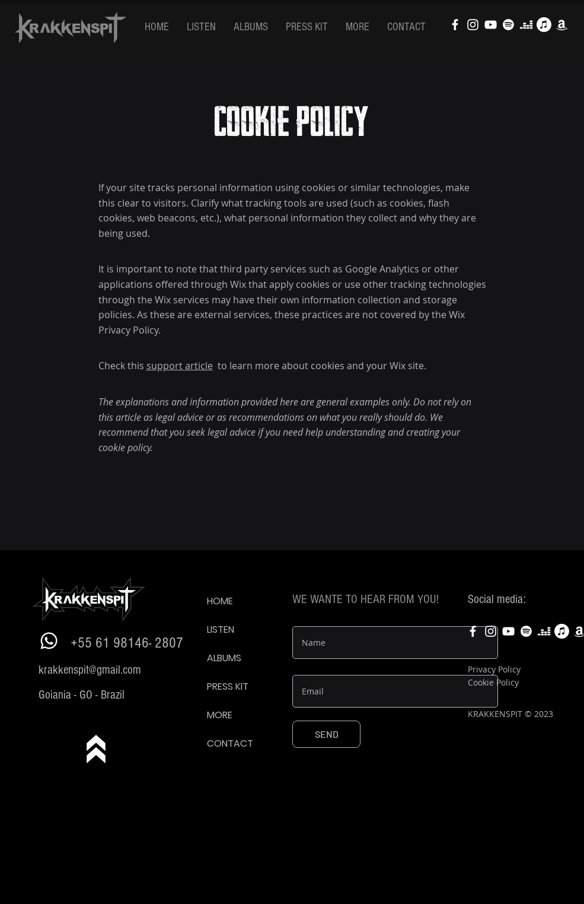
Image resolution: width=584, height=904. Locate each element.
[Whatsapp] (49, 640)
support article (179, 365)
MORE (219, 715)
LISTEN (220, 629)
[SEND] (326, 734)
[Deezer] (526, 24)
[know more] (95, 749)
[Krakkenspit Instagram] (472, 24)
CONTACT (230, 743)
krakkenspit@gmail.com (90, 670)
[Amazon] (561, 24)
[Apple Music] (544, 24)
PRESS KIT (227, 686)
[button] (201, 27)
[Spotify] (508, 24)
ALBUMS (224, 658)
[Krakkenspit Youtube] (490, 24)
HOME (220, 601)
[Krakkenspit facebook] (455, 24)
